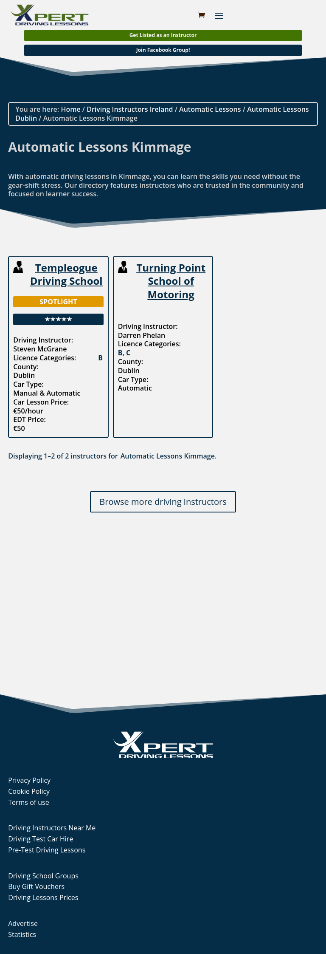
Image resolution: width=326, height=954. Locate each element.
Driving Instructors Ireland (130, 109)
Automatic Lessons (210, 109)
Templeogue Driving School (66, 274)
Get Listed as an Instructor (163, 35)
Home (70, 109)
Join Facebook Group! (163, 50)
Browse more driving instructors (162, 501)
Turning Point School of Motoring (170, 280)
